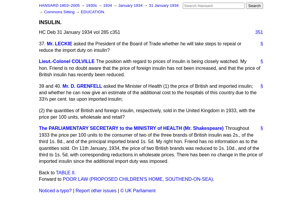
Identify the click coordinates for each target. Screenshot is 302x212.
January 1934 (131, 5)
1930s (92, 5)
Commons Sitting (60, 12)
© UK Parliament (137, 190)
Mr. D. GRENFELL (82, 86)
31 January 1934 (164, 5)
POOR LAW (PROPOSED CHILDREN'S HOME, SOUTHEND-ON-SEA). (138, 179)
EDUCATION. (93, 12)
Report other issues (96, 190)
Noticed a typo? (55, 190)
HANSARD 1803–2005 (59, 5)
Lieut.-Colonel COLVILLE (67, 61)
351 (259, 32)
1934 (108, 5)
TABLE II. (66, 172)
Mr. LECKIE (59, 43)
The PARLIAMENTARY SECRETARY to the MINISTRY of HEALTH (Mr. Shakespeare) (131, 128)
